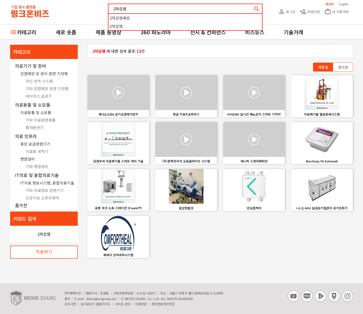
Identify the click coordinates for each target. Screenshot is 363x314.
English (343, 4)
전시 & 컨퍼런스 (208, 32)
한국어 (330, 4)
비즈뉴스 (254, 32)
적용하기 (44, 251)
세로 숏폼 (66, 32)
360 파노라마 (156, 32)
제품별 (323, 67)
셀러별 (343, 67)
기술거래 (293, 32)
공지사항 (70, 304)
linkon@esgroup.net (101, 298)
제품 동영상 (108, 32)
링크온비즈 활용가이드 (96, 304)
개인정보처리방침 (163, 304)
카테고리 (26, 32)
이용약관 (141, 304)
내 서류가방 (336, 11)
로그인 (286, 11)
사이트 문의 (123, 304)
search (256, 9)
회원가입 (310, 11)
